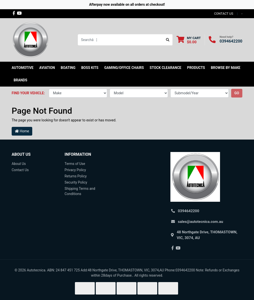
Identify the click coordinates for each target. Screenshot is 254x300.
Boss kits (89, 68)
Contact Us (20, 170)
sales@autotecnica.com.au (200, 221)
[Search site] (168, 40)
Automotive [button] (22, 68)
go (236, 93)
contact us (223, 13)
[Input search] (120, 40)
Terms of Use (74, 164)
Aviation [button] (47, 68)
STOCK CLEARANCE (165, 68)
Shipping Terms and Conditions (79, 191)
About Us (19, 164)
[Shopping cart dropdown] (188, 40)
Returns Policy (75, 176)
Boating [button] (68, 68)
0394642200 (231, 41)
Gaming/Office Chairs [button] (124, 68)
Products (196, 68)
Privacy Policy (75, 170)
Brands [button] (20, 80)
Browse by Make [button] (225, 68)
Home (22, 131)
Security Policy (75, 182)
